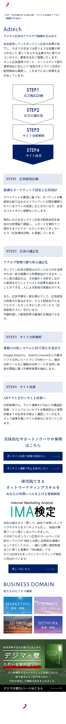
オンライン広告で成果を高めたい (26, 456)
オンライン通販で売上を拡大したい (27, 468)
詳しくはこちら (21, 568)
